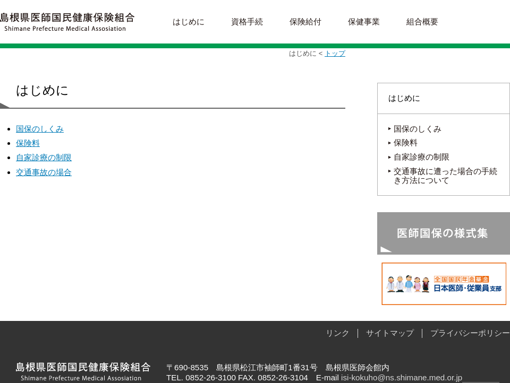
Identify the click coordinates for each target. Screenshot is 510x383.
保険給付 (305, 21)
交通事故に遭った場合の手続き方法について (445, 176)
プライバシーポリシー (470, 332)
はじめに (189, 21)
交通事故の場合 (44, 172)
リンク (338, 332)
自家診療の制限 (44, 157)
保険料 (28, 142)
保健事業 (364, 21)
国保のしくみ (40, 128)
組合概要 (422, 21)
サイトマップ (390, 332)
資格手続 (247, 21)
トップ (335, 53)
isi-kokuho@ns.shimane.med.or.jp (401, 377)
